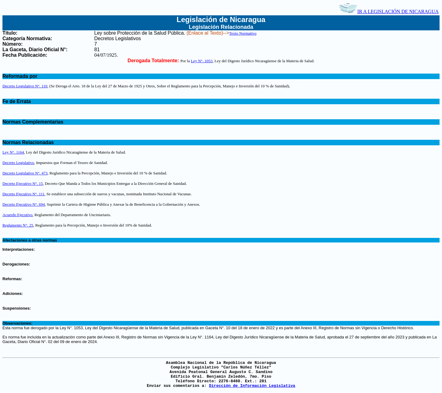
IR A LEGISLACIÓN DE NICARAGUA (389, 11)
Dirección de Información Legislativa (252, 385)
